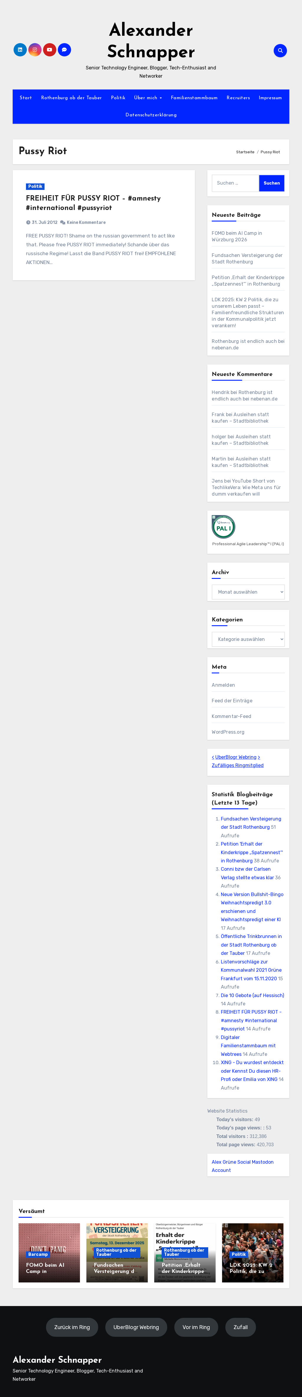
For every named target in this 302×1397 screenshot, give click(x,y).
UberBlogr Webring (236, 757)
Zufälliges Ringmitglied (238, 765)
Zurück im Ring (72, 1327)
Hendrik (220, 392)
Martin (219, 459)
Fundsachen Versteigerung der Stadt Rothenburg (116, 1272)
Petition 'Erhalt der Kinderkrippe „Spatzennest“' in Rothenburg (252, 852)
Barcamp (38, 1254)
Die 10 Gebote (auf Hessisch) (252, 995)
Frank (218, 414)
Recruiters (238, 98)
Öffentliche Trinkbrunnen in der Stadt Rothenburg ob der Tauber (251, 945)
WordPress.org (228, 732)
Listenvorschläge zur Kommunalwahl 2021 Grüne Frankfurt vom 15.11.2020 (251, 970)
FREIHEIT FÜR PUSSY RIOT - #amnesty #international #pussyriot (251, 1020)
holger (219, 436)
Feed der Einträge (232, 701)
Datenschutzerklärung (151, 115)
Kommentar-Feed (231, 716)
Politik (118, 98)
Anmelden (223, 685)
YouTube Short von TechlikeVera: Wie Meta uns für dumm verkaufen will (246, 487)
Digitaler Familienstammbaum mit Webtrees (248, 1046)
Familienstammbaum (194, 98)
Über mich (146, 98)
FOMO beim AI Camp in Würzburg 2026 (46, 1272)
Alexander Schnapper (57, 1360)
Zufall (241, 1327)
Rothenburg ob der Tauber (71, 98)
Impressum (270, 98)
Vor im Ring (196, 1327)
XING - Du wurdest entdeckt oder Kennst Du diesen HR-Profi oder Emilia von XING (252, 1071)
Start (26, 98)
